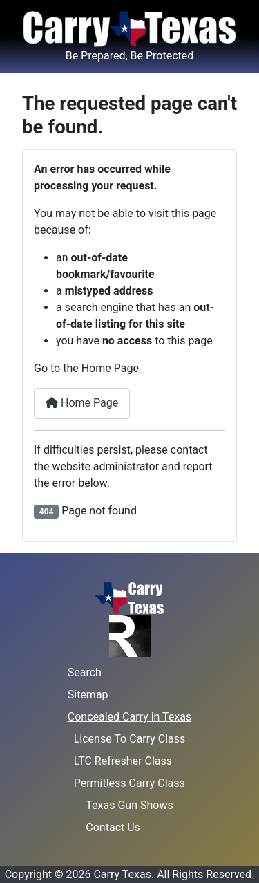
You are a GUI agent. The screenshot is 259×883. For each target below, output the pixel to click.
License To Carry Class (130, 738)
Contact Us (113, 827)
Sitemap (88, 694)
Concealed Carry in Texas (129, 716)
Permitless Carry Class (129, 783)
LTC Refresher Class (123, 761)
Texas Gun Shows (129, 805)
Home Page (82, 402)
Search (85, 672)
